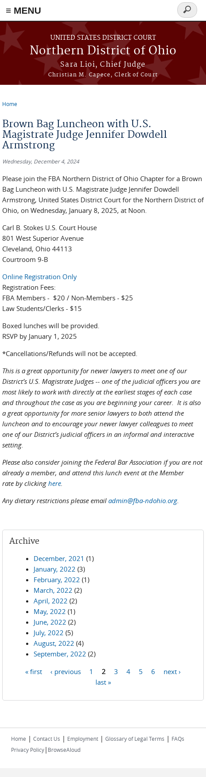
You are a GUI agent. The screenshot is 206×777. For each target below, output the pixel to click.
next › (172, 671)
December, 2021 (59, 558)
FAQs (178, 738)
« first (33, 671)
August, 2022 (54, 643)
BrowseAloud (64, 749)
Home (9, 103)
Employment (82, 738)
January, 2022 (55, 569)
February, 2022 (57, 579)
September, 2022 (60, 653)
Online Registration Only (39, 276)
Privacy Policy (27, 749)
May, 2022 (50, 611)
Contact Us (46, 738)
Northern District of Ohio (103, 51)
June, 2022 (50, 622)
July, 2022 (49, 632)
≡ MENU (23, 10)
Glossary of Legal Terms (134, 738)
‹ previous (65, 671)
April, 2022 (51, 600)
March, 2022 (53, 590)
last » (103, 681)
